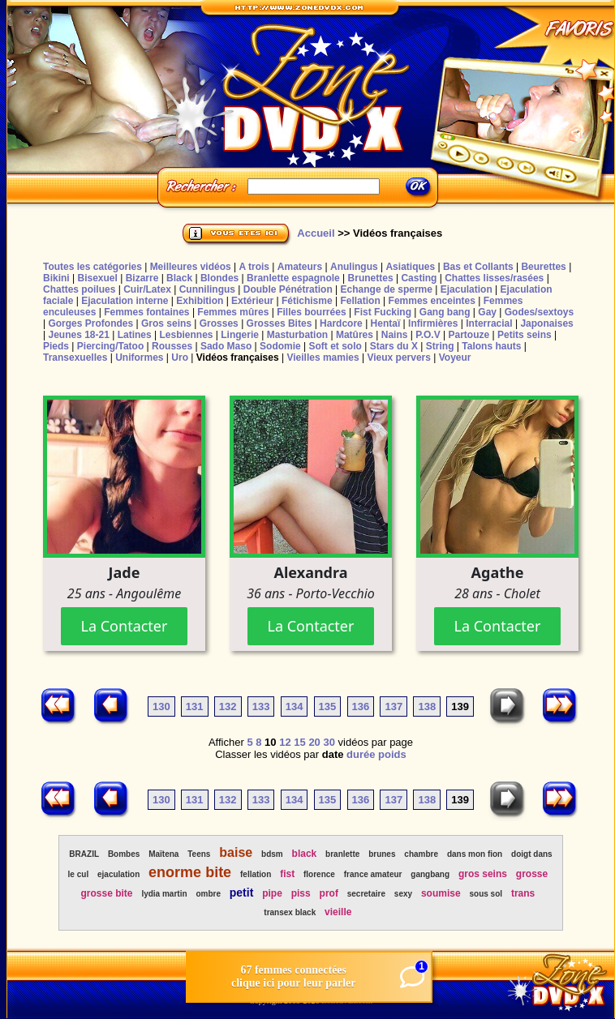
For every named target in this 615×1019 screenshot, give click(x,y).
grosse (532, 874)
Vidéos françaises (237, 357)
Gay (487, 312)
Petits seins (524, 334)
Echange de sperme (386, 289)
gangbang (430, 874)
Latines (135, 334)
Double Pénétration (288, 289)
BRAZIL (84, 854)
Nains (394, 334)
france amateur (373, 874)
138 (427, 706)
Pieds (56, 346)
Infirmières (433, 323)
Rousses (172, 346)
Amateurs (299, 266)
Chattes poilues (79, 289)
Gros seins (166, 323)
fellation (255, 874)
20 (314, 742)
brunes (381, 854)
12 (284, 742)
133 (261, 706)
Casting (419, 278)
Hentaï (386, 323)
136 (361, 706)
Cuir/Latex (147, 289)
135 (328, 706)
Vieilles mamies (322, 357)
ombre (208, 893)
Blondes (219, 278)
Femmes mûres (233, 312)
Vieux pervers (399, 357)
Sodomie (280, 346)
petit (242, 892)
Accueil (315, 233)
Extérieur (252, 300)
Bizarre (142, 278)
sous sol (485, 893)
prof (329, 893)
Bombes (124, 854)
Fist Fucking (382, 312)
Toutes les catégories (92, 266)
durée (360, 754)
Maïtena (163, 854)
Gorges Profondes (90, 323)
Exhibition (199, 300)
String (440, 346)
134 (294, 706)
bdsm (272, 854)
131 (195, 706)
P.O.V (427, 334)
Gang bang (445, 312)
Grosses (219, 323)
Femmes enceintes (432, 300)
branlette (342, 854)
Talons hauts (491, 346)
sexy (403, 893)
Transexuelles (75, 357)
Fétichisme (307, 300)
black (304, 853)
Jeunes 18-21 (78, 334)
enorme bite (189, 872)
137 (393, 706)
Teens (198, 854)
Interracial (489, 323)
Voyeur (455, 357)
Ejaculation (466, 289)
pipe (272, 893)
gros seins (482, 874)
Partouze (468, 334)
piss (301, 893)
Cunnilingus (207, 289)
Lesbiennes (186, 334)
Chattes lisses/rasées (494, 278)
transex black (290, 912)
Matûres (354, 334)
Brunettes (371, 278)
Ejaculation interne (124, 300)
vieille (338, 912)
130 (161, 706)
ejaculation (118, 874)
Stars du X (394, 346)
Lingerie (240, 334)
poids (392, 754)
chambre (421, 854)
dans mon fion (474, 854)
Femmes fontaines (146, 312)
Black (179, 278)
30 (328, 742)
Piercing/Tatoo (110, 346)
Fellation (360, 300)
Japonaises (546, 323)
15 (299, 742)
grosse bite (107, 893)
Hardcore (341, 323)
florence (319, 874)
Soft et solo (335, 346)
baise (235, 852)
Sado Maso (226, 346)
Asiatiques (410, 266)
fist (287, 874)
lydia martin (164, 893)
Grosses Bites (279, 323)
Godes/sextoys (539, 312)
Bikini (56, 278)
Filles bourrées (311, 312)
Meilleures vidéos (190, 266)
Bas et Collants (478, 266)
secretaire (366, 893)
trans (523, 893)
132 (228, 706)
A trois (254, 266)
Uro (179, 357)
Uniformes (139, 357)
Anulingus (354, 266)
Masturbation (297, 334)
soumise (441, 893)
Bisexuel (97, 278)
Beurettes (543, 266)
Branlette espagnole (293, 278)
